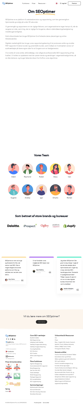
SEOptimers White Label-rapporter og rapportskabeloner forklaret (65, 378)
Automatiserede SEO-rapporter (38, 366)
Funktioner (25, 3)
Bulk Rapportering (35, 340)
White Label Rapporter (36, 355)
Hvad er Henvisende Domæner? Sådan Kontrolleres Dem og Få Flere (65, 356)
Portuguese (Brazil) (60, 349)
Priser (33, 3)
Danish (68, 342)
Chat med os (41, 322)
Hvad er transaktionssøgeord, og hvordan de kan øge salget (64, 365)
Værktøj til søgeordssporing (38, 347)
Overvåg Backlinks (35, 349)
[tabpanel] (14, 270)
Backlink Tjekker (34, 338)
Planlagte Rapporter (35, 377)
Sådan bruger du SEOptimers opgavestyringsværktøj (63, 382)
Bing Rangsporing (35, 368)
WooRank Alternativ (35, 394)
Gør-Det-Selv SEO (35, 370)
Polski (69, 346)
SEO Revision (34, 351)
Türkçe (68, 349)
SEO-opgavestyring (35, 381)
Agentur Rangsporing (36, 364)
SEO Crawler (33, 353)
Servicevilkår (46, 402)
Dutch (65, 346)
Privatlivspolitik (37, 402)
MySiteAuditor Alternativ (37, 387)
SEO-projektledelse (35, 379)
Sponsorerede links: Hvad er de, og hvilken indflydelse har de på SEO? (64, 373)
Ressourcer (41, 3)
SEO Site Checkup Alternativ (38, 392)
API (31, 358)
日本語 (61, 346)
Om (56, 338)
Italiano (57, 346)
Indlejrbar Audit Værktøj (36, 342)
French (61, 344)
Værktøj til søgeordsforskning (38, 344)
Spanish (57, 344)
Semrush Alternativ (35, 389)
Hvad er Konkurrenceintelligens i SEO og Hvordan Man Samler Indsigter (66, 369)
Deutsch (72, 342)
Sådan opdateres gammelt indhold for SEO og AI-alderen (65, 360)
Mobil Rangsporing (35, 375)
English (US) (61, 342)
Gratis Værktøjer (34, 372)
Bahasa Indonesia (69, 344)
